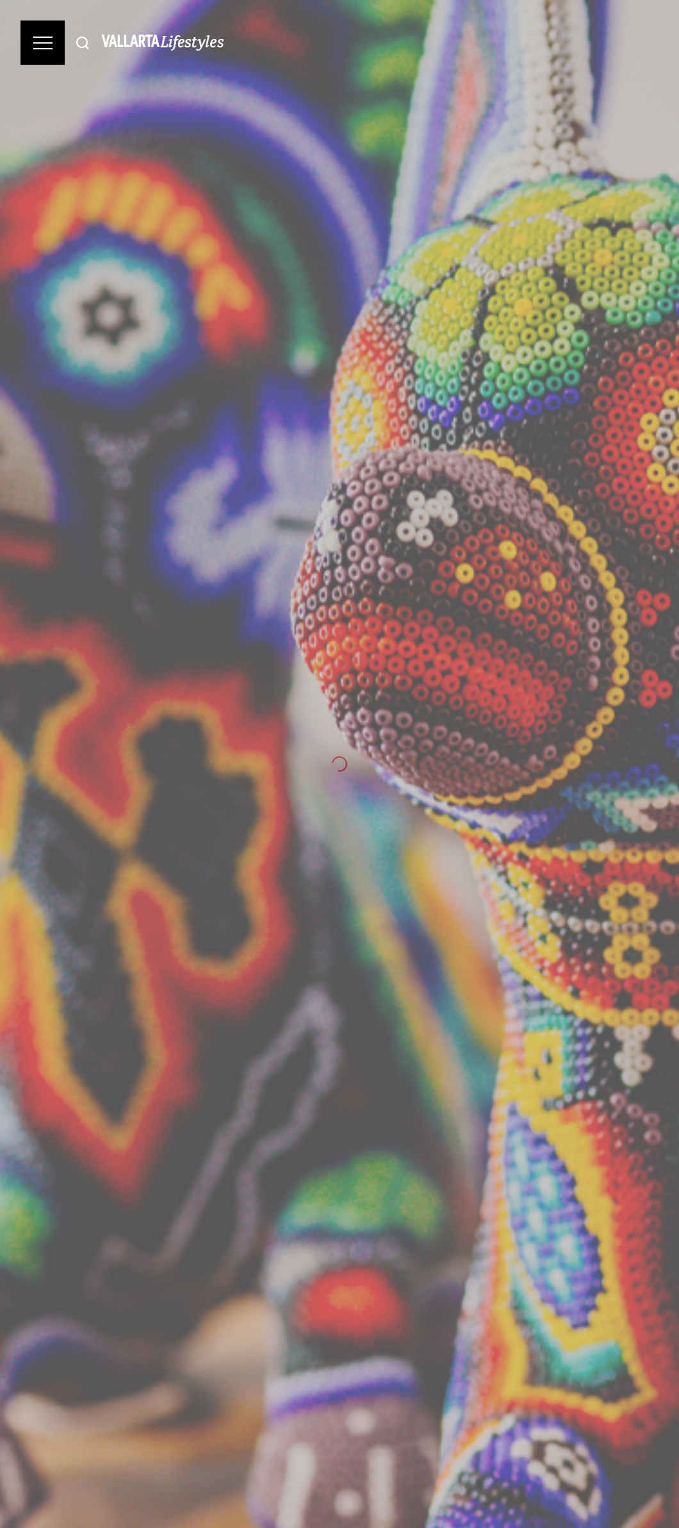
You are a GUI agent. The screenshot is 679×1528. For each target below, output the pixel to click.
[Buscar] (82, 43)
